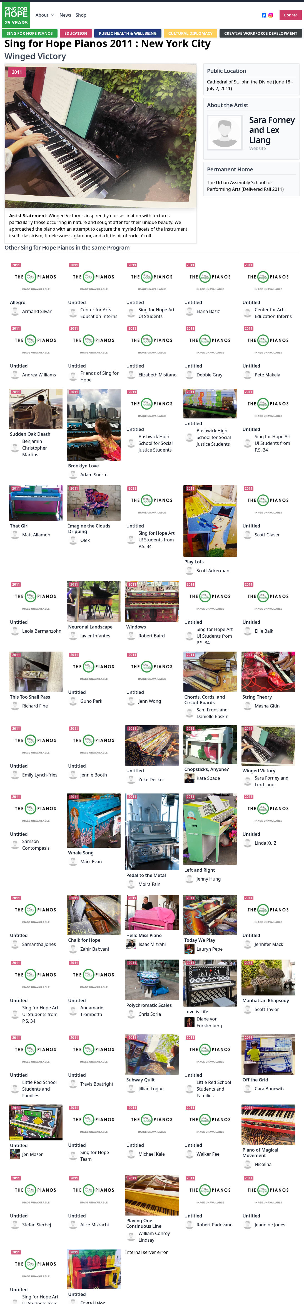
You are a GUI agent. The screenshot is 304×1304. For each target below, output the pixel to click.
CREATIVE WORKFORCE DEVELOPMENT (260, 33)
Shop (81, 15)
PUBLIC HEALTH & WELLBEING (128, 33)
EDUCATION (75, 33)
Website (257, 148)
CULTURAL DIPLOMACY (190, 33)
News (65, 15)
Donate (291, 15)
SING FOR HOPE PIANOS (30, 33)
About (45, 15)
